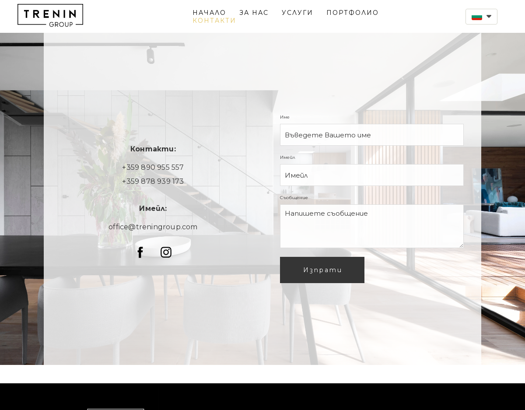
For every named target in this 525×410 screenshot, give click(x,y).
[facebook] (140, 252)
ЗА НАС (254, 13)
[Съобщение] (372, 226)
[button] (481, 17)
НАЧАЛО (209, 13)
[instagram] (166, 252)
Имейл (289, 157)
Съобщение (295, 197)
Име (286, 117)
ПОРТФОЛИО (352, 13)
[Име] (372, 135)
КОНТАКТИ (214, 21)
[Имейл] (372, 175)
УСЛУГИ (297, 13)
